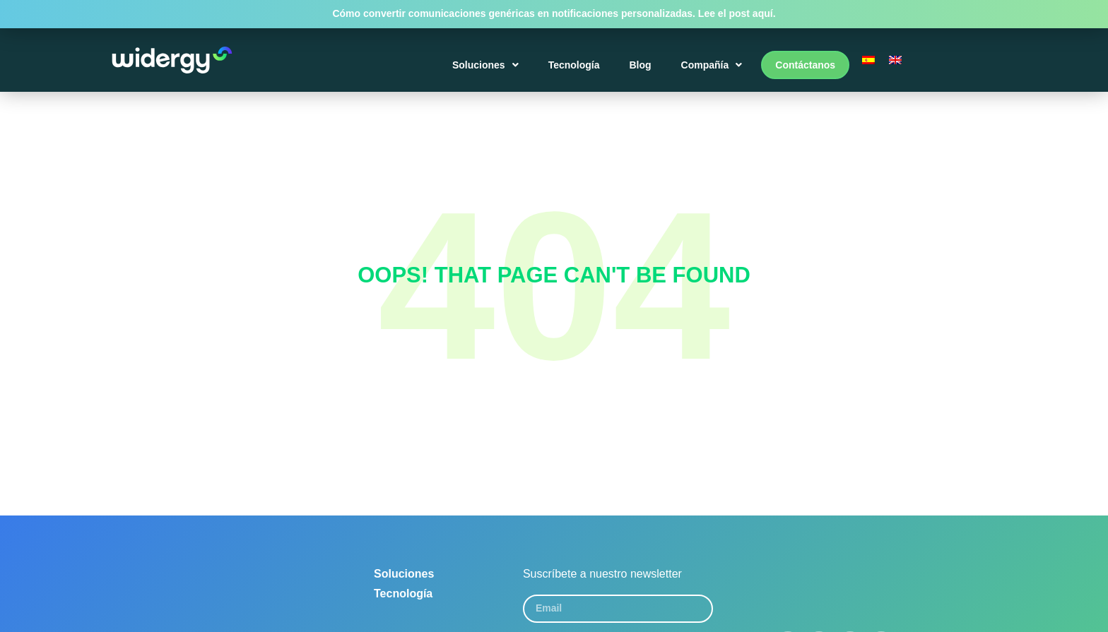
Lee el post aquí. (737, 13)
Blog (641, 65)
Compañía (712, 65)
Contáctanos (805, 65)
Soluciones (485, 65)
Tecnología (574, 65)
